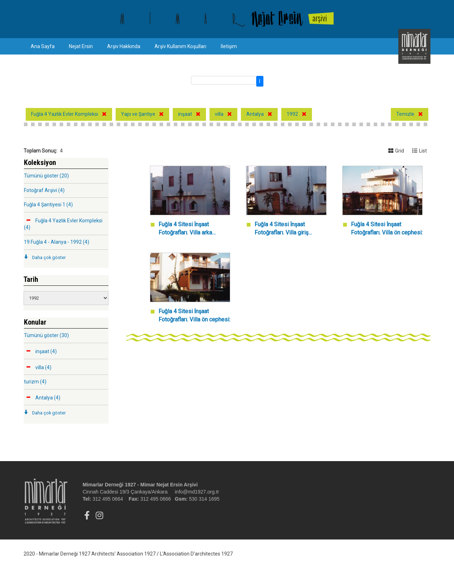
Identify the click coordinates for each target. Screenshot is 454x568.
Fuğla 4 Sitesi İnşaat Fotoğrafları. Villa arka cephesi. (185, 229)
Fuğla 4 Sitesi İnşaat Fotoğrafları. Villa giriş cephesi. (281, 229)
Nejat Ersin (81, 46)
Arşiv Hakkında (123, 46)
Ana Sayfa (43, 46)
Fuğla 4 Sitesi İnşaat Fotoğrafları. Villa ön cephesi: (387, 228)
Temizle (405, 114)
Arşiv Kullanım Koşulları (180, 46)
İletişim (229, 46)
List (419, 151)
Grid (396, 151)
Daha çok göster (49, 257)
